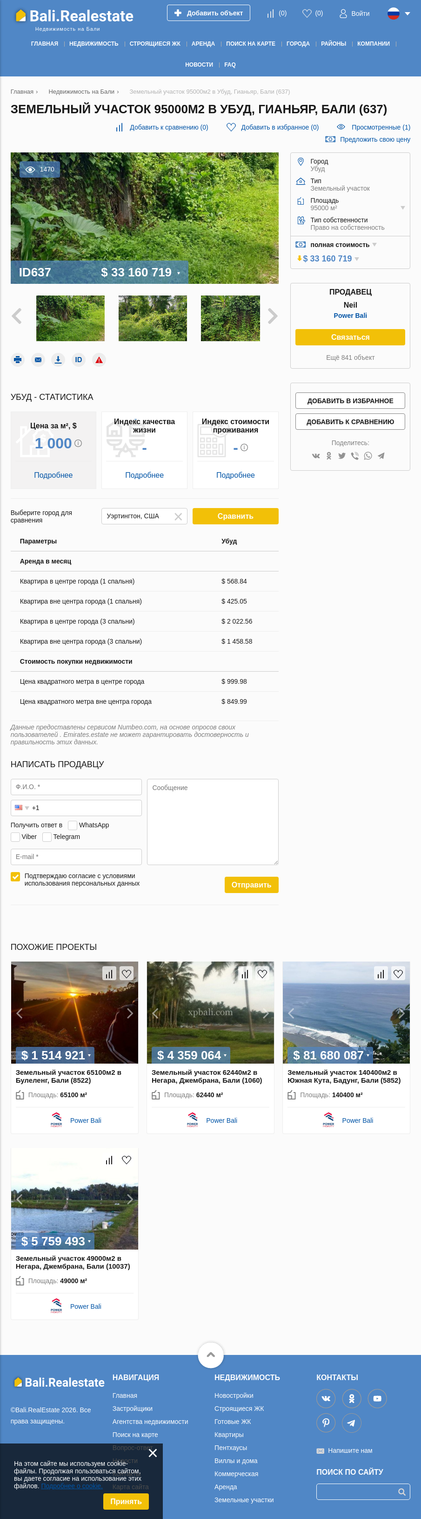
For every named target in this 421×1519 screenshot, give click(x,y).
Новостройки (234, 1391)
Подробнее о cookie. (72, 1486)
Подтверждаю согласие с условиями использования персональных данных (82, 875)
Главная (125, 1391)
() (283, 13)
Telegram (66, 833)
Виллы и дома (236, 1457)
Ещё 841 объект (350, 357)
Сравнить (236, 512)
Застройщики (133, 1405)
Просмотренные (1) (381, 127)
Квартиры (229, 1431)
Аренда (225, 1483)
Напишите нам (350, 1446)
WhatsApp (94, 821)
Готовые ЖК (232, 1418)
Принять (126, 1501)
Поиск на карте (135, 1431)
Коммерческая (236, 1470)
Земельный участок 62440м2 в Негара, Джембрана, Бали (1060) (207, 1072)
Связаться (350, 337)
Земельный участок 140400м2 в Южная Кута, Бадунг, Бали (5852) (344, 1072)
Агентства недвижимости (150, 1418)
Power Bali (351, 315)
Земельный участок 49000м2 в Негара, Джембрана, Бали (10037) (73, 1258)
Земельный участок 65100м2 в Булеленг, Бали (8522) (68, 1072)
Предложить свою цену (375, 139)
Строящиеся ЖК (239, 1405)
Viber (29, 833)
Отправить (252, 881)
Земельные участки (244, 1496)
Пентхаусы (230, 1444)
